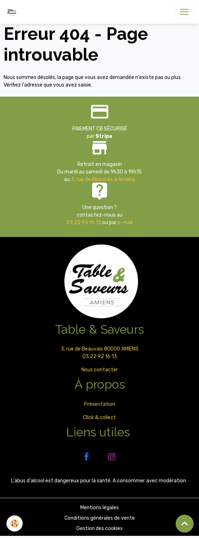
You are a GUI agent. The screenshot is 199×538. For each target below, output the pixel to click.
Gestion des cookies (99, 528)
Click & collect (99, 417)
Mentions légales (99, 508)
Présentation (99, 404)
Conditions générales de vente (99, 518)
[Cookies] (14, 523)
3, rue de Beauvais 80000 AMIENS (100, 349)
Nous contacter (99, 370)
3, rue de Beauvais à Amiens (103, 179)
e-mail (125, 222)
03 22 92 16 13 (84, 222)
